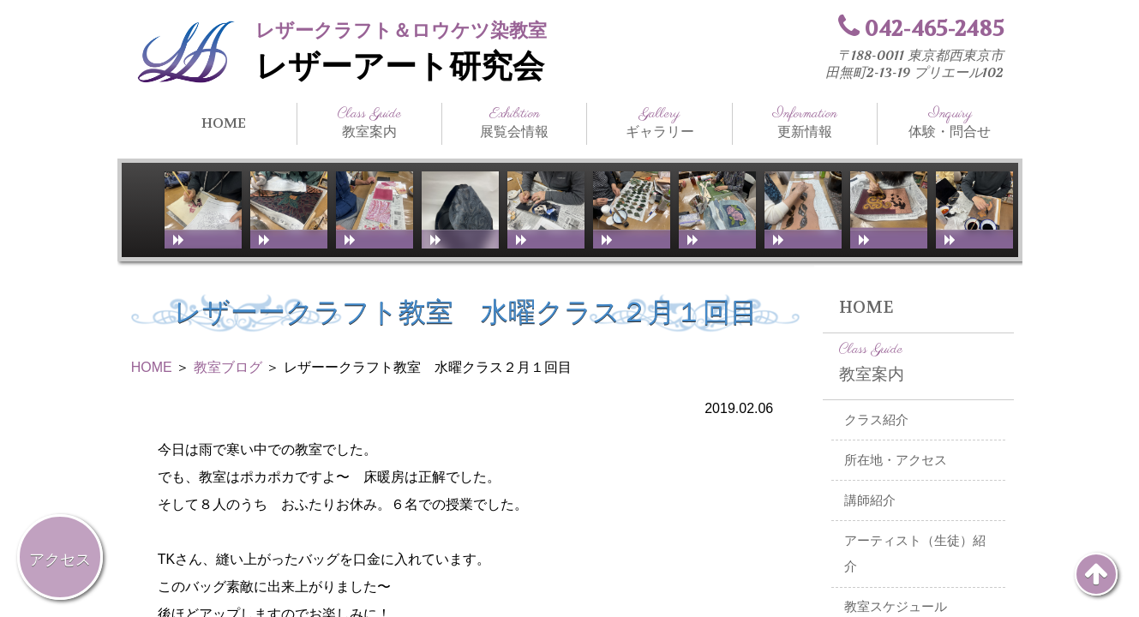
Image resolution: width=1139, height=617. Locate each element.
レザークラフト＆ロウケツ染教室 (401, 30)
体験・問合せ (949, 123)
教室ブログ (228, 367)
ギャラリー (659, 123)
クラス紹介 (876, 419)
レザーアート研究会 (399, 66)
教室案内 (369, 123)
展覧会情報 (514, 123)
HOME (223, 123)
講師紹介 (870, 500)
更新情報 (804, 123)
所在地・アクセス (895, 460)
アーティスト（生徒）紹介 (915, 554)
